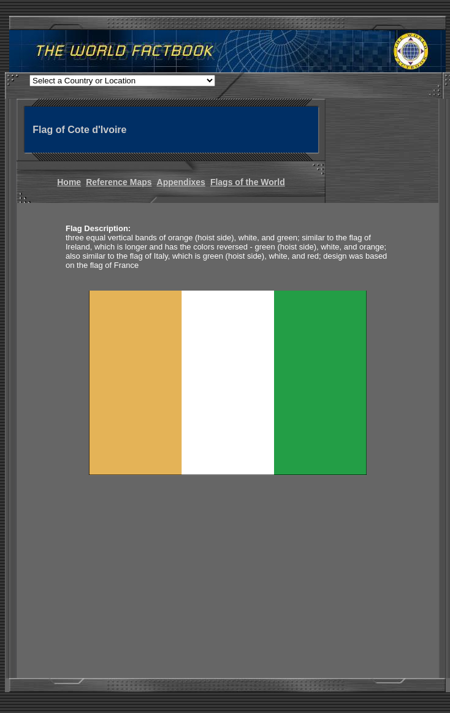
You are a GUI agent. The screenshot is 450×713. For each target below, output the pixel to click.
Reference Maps (118, 182)
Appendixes (181, 182)
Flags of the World (247, 182)
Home (69, 182)
